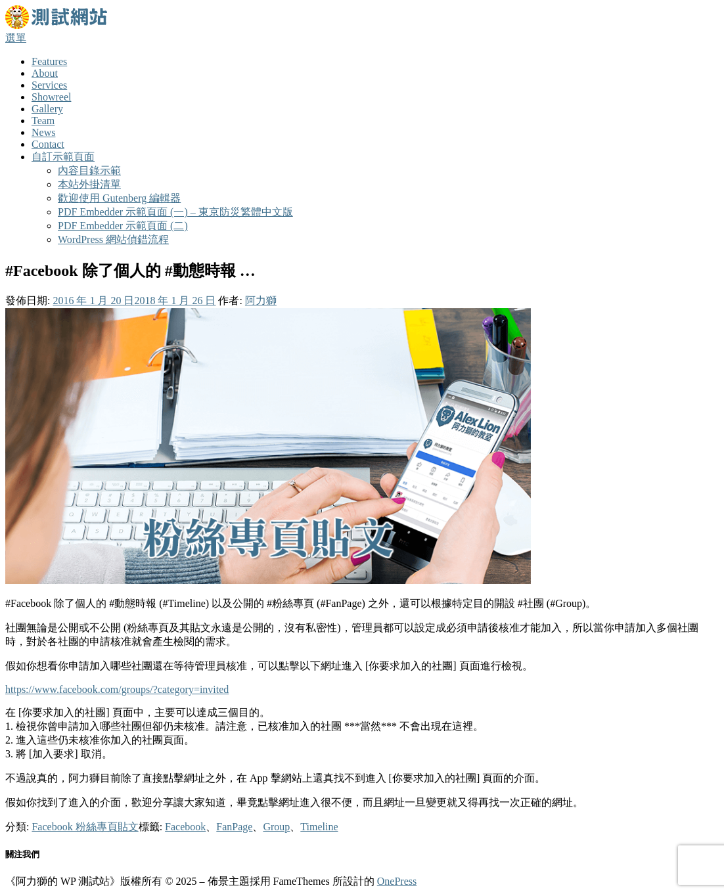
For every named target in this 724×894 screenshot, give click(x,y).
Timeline (319, 826)
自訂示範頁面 (63, 156)
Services (49, 85)
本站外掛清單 (89, 184)
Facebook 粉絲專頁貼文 (85, 826)
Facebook (185, 826)
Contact (48, 144)
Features (49, 61)
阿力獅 (261, 300)
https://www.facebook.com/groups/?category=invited (117, 689)
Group (276, 826)
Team (43, 120)
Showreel (51, 96)
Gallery (47, 108)
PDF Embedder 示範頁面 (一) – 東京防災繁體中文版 (175, 211)
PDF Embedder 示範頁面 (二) (123, 225)
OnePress (397, 881)
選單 (15, 37)
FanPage (234, 826)
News (43, 132)
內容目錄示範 (89, 170)
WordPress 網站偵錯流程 (113, 239)
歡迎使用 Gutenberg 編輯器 (119, 198)
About (45, 73)
